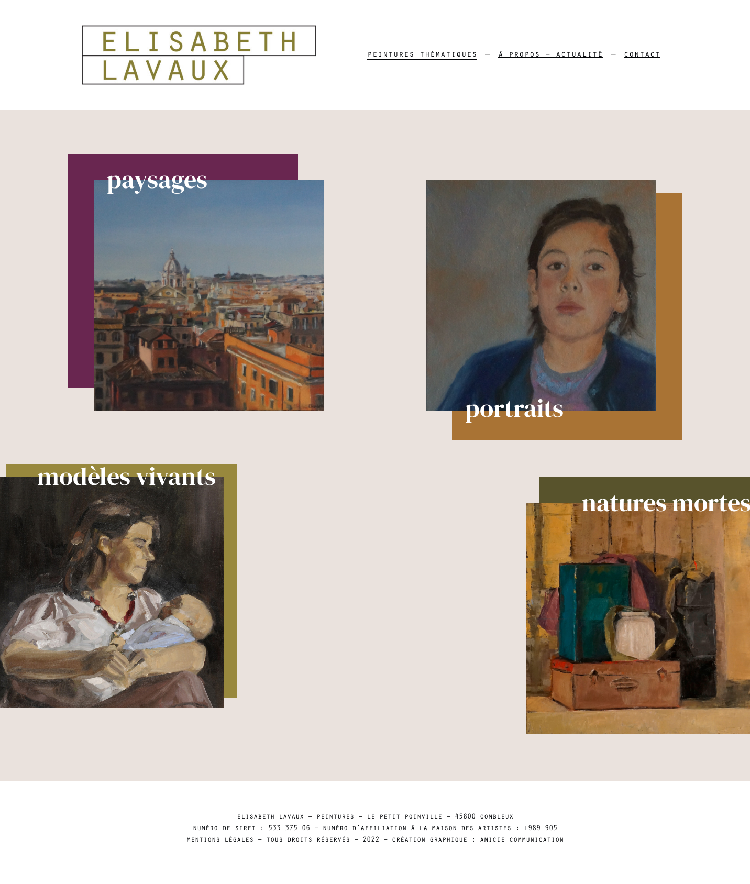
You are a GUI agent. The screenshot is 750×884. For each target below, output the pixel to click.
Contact (642, 55)
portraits (527, 409)
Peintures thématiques (422, 55)
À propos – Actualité (550, 55)
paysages (144, 180)
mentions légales (219, 840)
